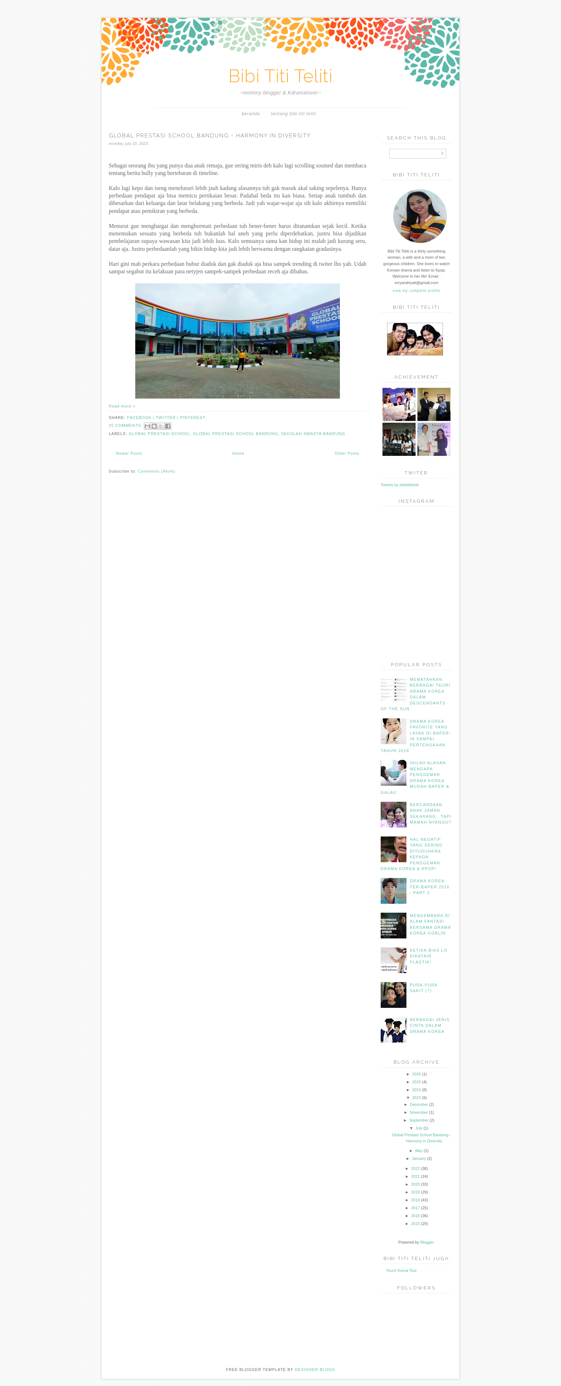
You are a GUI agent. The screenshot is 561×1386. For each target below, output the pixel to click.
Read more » (122, 406)
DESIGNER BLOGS (315, 1369)
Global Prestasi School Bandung (235, 433)
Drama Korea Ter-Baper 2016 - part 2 (429, 887)
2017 (415, 1208)
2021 (415, 1176)
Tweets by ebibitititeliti (400, 485)
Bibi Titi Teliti (280, 76)
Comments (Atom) (156, 471)
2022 (415, 1168)
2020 (415, 1184)
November (419, 1112)
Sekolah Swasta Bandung (313, 433)
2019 (415, 1192)
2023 (416, 1097)
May (419, 1150)
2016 (415, 1216)
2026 (416, 1074)
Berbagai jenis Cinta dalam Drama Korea (429, 1025)
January (419, 1158)
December (419, 1104)
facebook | (141, 417)
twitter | (168, 417)
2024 (416, 1090)
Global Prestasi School (159, 433)
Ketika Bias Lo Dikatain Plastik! (428, 956)
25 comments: (126, 425)
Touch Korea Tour (401, 1270)
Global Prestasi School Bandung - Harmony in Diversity (210, 135)
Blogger (426, 1242)
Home (238, 453)
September (419, 1120)
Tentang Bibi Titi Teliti (293, 113)
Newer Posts (129, 453)
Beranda (251, 113)
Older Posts (347, 453)
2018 (415, 1200)
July (419, 1128)
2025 (416, 1082)
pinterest (192, 417)
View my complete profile (416, 291)
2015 (415, 1223)
